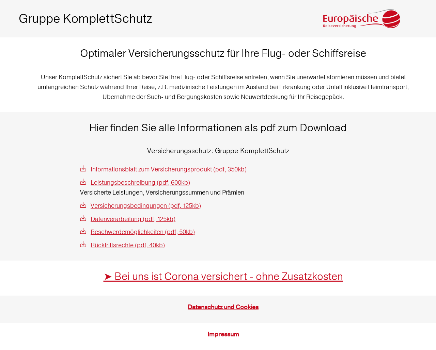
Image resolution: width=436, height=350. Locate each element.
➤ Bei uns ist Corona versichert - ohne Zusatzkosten (223, 276)
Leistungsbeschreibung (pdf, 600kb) (140, 182)
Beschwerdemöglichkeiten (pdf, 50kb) (143, 232)
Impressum (223, 334)
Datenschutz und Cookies (223, 307)
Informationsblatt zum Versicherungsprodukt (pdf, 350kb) (169, 169)
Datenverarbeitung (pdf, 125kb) (133, 219)
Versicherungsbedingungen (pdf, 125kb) (146, 206)
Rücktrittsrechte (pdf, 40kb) (128, 245)
